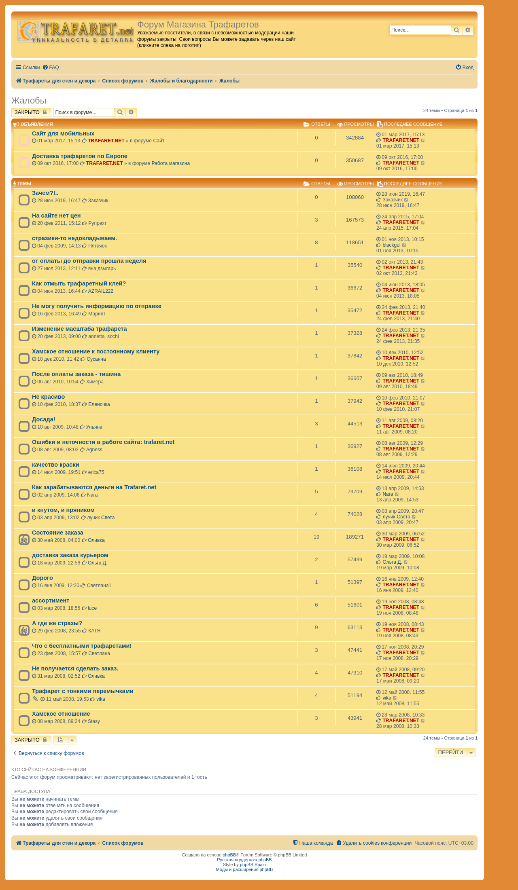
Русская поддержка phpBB (244, 859)
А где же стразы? (57, 623)
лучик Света (101, 517)
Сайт (158, 141)
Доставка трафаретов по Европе (79, 156)
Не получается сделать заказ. (75, 668)
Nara (92, 495)
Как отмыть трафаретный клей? (79, 283)
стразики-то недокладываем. (74, 238)
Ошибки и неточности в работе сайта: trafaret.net (103, 442)
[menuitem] (50, 67)
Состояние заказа (57, 532)
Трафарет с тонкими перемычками (83, 691)
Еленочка (99, 404)
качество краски (55, 464)
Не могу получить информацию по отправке (96, 306)
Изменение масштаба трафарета (79, 329)
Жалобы (29, 100)
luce (92, 608)
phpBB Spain (253, 864)
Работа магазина (170, 163)
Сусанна (96, 359)
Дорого (42, 578)
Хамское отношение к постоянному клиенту (95, 351)
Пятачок (97, 246)
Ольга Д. (97, 563)
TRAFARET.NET (106, 141)
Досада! (43, 419)
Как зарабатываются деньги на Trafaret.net (94, 487)
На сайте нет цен (56, 215)
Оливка (96, 540)
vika (100, 699)
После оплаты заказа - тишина (76, 374)
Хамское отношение (61, 713)
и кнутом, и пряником (63, 510)
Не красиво (48, 396)
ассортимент (50, 600)
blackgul (391, 245)
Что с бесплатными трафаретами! (82, 646)
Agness (94, 449)
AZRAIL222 (101, 291)
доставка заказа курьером (70, 555)
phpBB (229, 854)
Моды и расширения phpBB (244, 869)
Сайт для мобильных (63, 133)
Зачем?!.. (45, 193)
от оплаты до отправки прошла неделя (89, 261)
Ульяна (94, 427)
